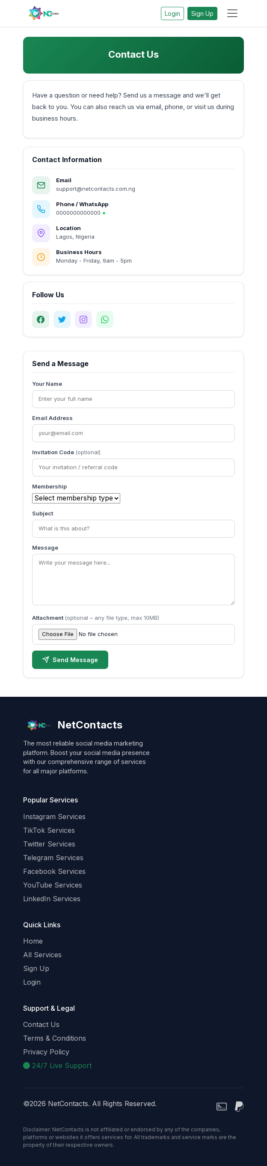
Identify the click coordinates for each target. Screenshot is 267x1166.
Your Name (47, 383)
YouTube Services (52, 885)
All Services (42, 954)
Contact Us (41, 1024)
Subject (42, 513)
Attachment (95, 617)
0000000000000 (81, 212)
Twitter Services (49, 844)
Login (172, 13)
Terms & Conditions (54, 1038)
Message (45, 547)
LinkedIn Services (51, 898)
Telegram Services (53, 857)
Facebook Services (54, 871)
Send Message (70, 659)
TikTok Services (49, 830)
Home (33, 941)
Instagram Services (54, 816)
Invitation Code (66, 452)
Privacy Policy (46, 1052)
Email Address (52, 417)
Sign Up (202, 13)
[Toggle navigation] (232, 13)
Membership (49, 486)
